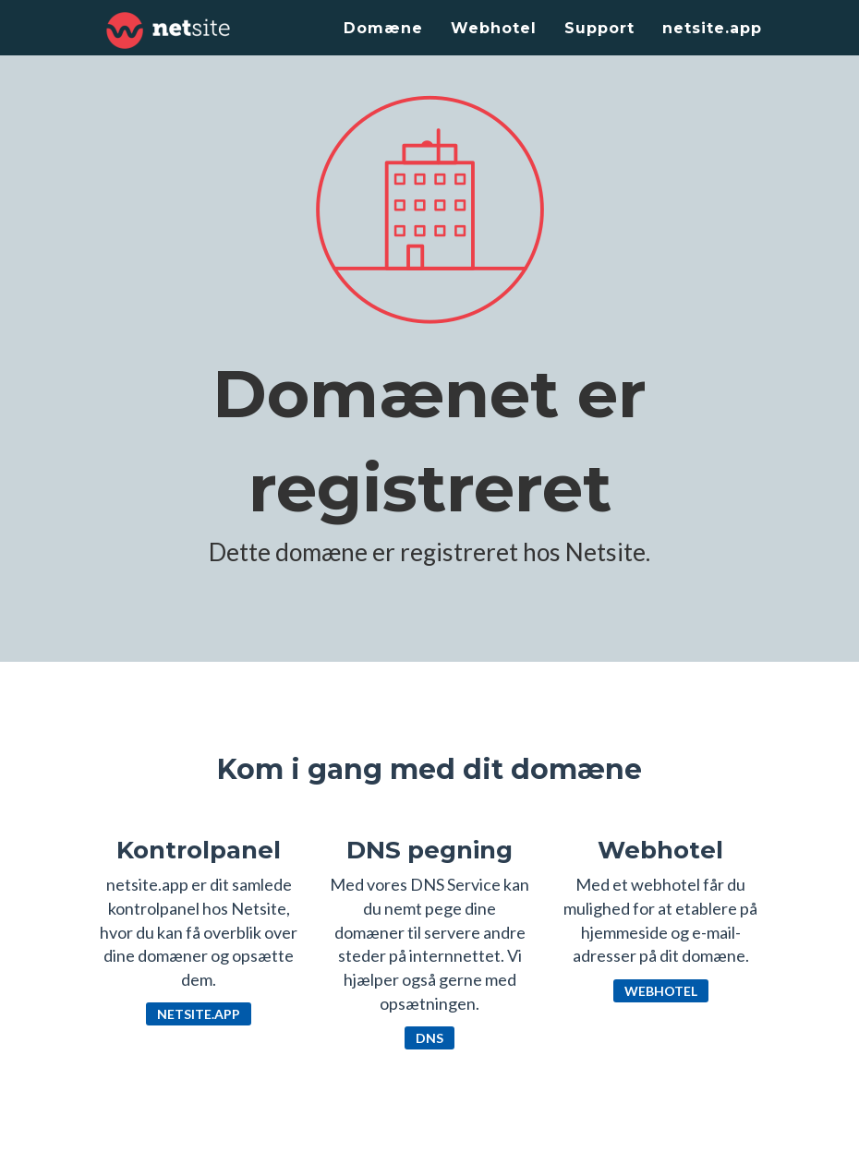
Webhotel (494, 28)
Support (599, 28)
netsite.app (712, 28)
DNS (429, 1038)
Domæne (383, 28)
